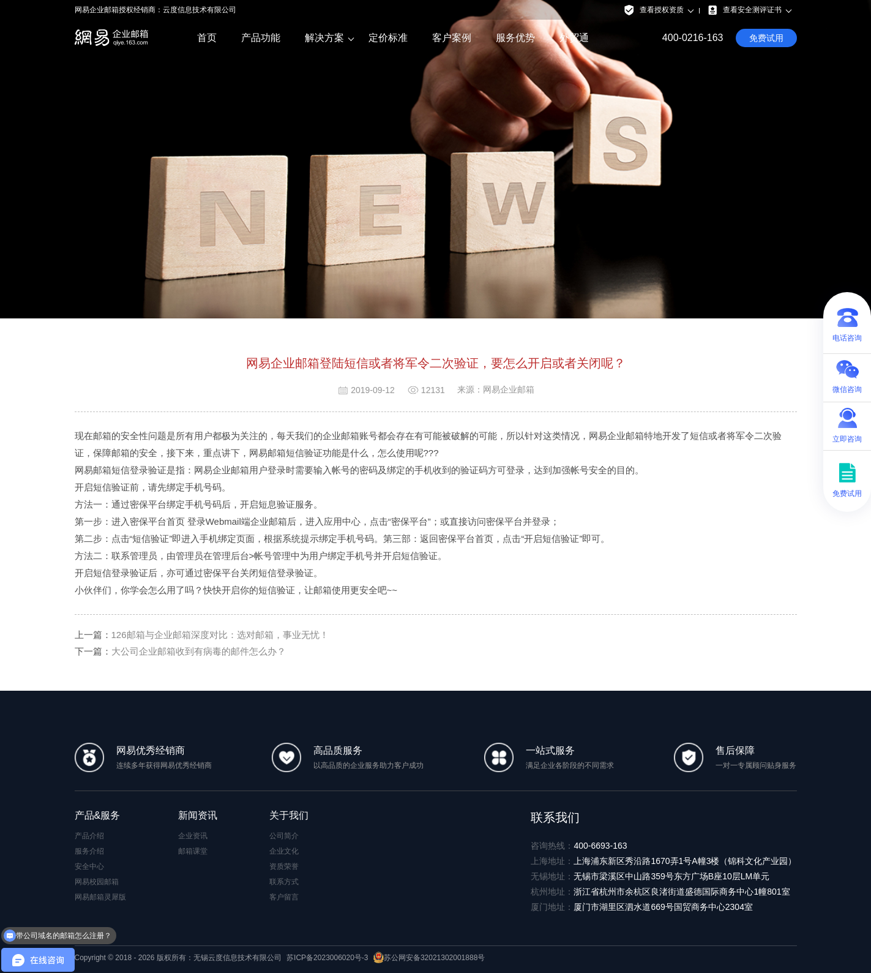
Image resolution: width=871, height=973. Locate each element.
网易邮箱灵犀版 (100, 897)
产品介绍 (89, 836)
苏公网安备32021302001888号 (429, 957)
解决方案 (324, 38)
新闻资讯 (197, 815)
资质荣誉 (284, 866)
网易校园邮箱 (97, 881)
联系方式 (284, 881)
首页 (207, 37)
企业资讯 (192, 836)
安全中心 (89, 866)
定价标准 (388, 37)
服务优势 (515, 37)
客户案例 (451, 37)
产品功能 (260, 37)
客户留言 (284, 897)
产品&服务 (98, 815)
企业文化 (284, 851)
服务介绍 (89, 851)
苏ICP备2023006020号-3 (327, 957)
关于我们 (288, 815)
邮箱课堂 (192, 851)
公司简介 (284, 836)
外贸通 (574, 37)
